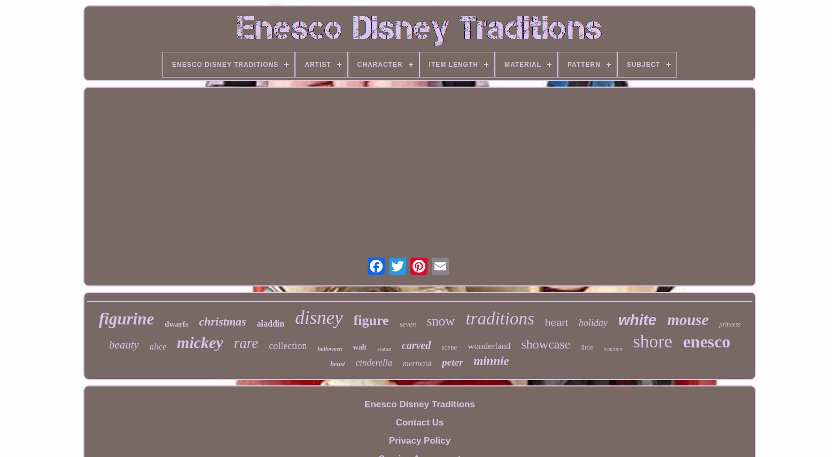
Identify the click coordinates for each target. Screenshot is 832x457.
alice (158, 346)
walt (360, 347)
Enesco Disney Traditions (419, 404)
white (637, 320)
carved (416, 345)
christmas (222, 321)
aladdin (271, 323)
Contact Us (420, 422)
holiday (593, 322)
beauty (124, 344)
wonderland (489, 346)
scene (449, 347)
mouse (688, 319)
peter (452, 362)
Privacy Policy (419, 441)
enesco (706, 341)
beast (337, 364)
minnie (491, 361)
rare (246, 343)
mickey (200, 342)
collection (288, 345)
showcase (546, 344)
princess (730, 324)
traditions (499, 318)
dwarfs (176, 324)
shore (653, 341)
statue (384, 348)
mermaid (417, 363)
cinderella (374, 363)
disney (319, 317)
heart (556, 322)
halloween (329, 348)
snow (441, 321)
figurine (126, 318)
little (587, 347)
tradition (612, 349)
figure (371, 320)
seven (408, 324)
